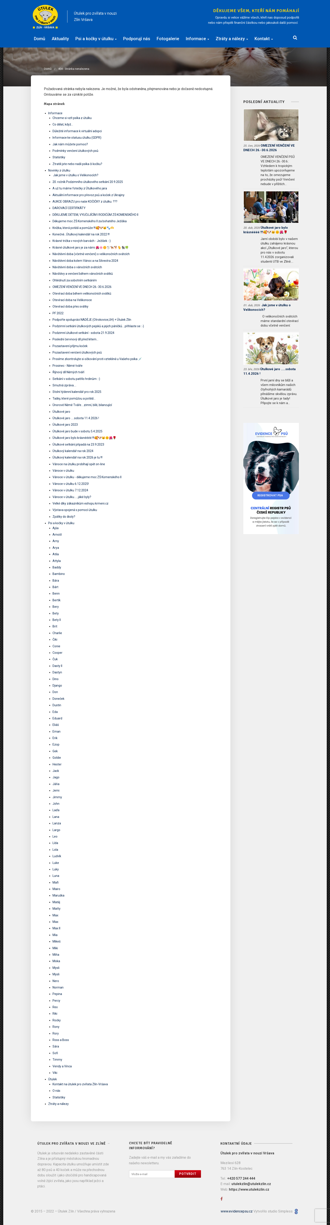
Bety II (57, 620)
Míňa (56, 954)
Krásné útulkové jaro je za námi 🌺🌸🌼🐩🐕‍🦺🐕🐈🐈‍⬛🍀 (91, 247)
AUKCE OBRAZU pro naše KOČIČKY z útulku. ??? (85, 201)
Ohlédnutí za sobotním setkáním (75, 280)
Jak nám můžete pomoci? (70, 144)
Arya (56, 547)
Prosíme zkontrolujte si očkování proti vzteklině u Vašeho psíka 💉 (97, 359)
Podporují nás (136, 38)
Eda (55, 712)
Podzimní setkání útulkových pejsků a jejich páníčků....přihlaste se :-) (98, 326)
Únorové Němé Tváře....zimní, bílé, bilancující (82, 405)
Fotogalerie (168, 38)
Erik (55, 738)
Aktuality (60, 38)
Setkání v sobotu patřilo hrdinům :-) (76, 379)
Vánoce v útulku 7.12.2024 (70, 490)
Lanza (57, 823)
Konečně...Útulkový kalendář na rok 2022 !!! (81, 234)
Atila (56, 554)
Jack (56, 771)
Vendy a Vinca (62, 1066)
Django (57, 685)
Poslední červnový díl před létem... (75, 339)
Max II (56, 928)
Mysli (56, 968)
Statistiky (59, 157)
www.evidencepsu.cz (237, 1211)
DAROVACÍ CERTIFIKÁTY (69, 208)
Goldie (57, 757)
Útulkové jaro (61, 411)
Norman (58, 987)
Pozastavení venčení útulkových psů (77, 352)
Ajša (56, 528)
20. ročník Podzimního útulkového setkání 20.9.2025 (88, 182)
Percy (56, 1000)
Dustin (57, 705)
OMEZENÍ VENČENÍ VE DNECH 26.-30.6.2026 (82, 287)
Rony (56, 1026)
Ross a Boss (61, 1040)
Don (55, 692)
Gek (55, 751)
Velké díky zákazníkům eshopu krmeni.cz (80, 503)
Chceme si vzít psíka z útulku (72, 118)
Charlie (57, 633)
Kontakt (264, 38)
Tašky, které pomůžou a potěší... (74, 398)
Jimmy (57, 797)
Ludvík (57, 856)
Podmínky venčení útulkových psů (75, 150)
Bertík (57, 600)
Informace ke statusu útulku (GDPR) (77, 137)
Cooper (57, 652)
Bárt (55, 587)
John (56, 803)
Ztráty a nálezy (232, 38)
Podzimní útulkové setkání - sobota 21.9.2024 (83, 333)
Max (55, 915)
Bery (56, 606)
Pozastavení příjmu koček (70, 346)
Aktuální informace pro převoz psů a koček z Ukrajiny (88, 195)
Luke (56, 863)
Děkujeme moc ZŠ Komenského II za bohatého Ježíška (90, 221)
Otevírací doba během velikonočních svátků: (82, 293)
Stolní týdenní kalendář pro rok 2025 (77, 392)
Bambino (59, 574)
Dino (56, 679)
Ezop (56, 744)
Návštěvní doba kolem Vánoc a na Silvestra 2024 (85, 260)
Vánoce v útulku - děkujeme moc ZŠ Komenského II (87, 477)
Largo (56, 830)
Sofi (55, 1053)
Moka (56, 961)
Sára (56, 1046)
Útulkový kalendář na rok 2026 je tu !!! (77, 457)
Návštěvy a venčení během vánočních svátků (83, 273)
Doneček (58, 698)
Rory (56, 1033)
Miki (55, 948)
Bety (56, 613)
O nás (56, 1090)
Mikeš (57, 941)
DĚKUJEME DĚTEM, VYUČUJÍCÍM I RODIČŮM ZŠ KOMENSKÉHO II (95, 214)
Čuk (55, 659)
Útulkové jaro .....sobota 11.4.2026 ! (76, 418)
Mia (55, 935)
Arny (56, 541)
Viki (55, 1072)
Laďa (56, 810)
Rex (55, 1007)
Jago (56, 777)
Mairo (56, 889)
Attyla (57, 561)
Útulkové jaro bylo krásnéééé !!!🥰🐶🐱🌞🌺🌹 (84, 438)
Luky (56, 869)
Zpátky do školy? (64, 516)
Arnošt (57, 534)
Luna (56, 875)
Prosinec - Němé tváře (68, 365)
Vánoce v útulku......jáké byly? (72, 497)
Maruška (58, 895)
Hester (57, 764)
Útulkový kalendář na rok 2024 (73, 451)
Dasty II (57, 666)
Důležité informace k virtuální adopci (77, 131)
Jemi (56, 790)
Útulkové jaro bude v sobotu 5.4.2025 (77, 431)
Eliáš (56, 725)
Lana (56, 817)
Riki (55, 1013)
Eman (57, 731)
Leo (55, 836)
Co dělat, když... (63, 124)
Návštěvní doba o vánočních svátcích (77, 267)
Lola (55, 849)
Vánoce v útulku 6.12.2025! (71, 484)
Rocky (57, 1020)
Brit (55, 626)
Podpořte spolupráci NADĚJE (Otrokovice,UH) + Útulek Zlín (92, 319)
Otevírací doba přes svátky (70, 306)
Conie (56, 646)
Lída (55, 843)
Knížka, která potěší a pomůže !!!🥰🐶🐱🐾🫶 (83, 228)
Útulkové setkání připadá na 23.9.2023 (78, 444)
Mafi (56, 882)
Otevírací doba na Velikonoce (72, 300)
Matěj (56, 902)
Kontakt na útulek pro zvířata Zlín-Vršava (80, 1084)
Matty (57, 908)
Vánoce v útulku (63, 470)
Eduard (57, 718)
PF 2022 (58, 313)
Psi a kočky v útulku (96, 38)
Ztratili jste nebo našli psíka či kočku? (77, 164)
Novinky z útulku (59, 170)
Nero (56, 981)
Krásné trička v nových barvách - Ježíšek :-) (82, 241)
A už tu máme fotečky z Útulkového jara (80, 188)
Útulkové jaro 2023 (65, 424)
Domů (39, 38)
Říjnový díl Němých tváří (68, 372)
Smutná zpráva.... (64, 385)
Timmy (57, 1059)
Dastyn (57, 672)
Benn (56, 593)
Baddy (57, 567)
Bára (56, 580)
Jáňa (56, 784)
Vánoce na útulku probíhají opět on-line (79, 464)
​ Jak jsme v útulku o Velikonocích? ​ (76, 175)
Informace (197, 38)
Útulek (52, 1079)
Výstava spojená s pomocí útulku (75, 510)
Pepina (57, 994)
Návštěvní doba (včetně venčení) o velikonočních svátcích (91, 254)
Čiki (55, 639)
